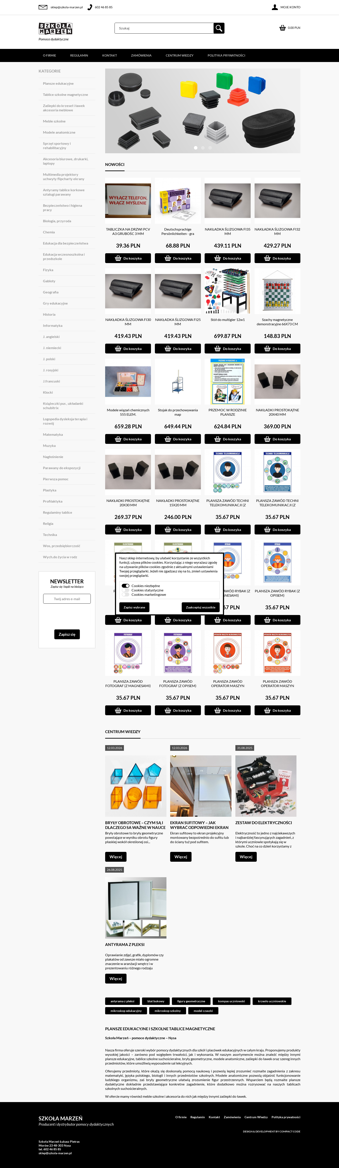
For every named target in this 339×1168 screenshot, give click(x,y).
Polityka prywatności (226, 55)
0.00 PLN (294, 27)
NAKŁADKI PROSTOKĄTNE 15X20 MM (177, 502)
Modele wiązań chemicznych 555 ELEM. (128, 412)
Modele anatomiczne (59, 132)
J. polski (49, 359)
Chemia (49, 232)
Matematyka (53, 434)
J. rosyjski (50, 370)
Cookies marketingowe (149, 594)
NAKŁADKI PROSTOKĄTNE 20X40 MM (277, 412)
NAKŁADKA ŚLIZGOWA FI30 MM (128, 321)
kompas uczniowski (231, 1001)
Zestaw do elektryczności (263, 822)
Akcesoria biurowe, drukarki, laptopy (65, 161)
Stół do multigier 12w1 (228, 319)
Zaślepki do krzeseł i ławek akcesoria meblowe (64, 107)
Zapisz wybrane (134, 607)
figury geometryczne (191, 1001)
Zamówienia (141, 55)
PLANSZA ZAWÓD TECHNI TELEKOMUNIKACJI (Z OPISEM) (277, 504)
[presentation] (67, 616)
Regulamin (79, 55)
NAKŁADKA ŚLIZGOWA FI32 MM (277, 231)
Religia (48, 523)
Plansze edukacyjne (58, 83)
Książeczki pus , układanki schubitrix (63, 405)
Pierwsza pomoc (55, 479)
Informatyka (52, 325)
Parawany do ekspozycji (61, 468)
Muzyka (49, 445)
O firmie (49, 55)
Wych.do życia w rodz (60, 557)
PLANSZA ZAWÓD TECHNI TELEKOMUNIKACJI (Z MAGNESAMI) (227, 504)
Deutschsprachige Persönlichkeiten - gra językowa (177, 233)
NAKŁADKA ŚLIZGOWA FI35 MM (227, 231)
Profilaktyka (52, 501)
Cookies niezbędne (146, 586)
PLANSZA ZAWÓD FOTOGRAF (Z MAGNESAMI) (128, 683)
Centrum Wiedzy (179, 55)
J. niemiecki (52, 348)
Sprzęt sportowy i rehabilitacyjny (57, 145)
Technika (50, 534)
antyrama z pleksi (122, 1001)
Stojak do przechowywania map (178, 412)
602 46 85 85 (104, 7)
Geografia (50, 292)
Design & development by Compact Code (271, 1131)
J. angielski (51, 336)
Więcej (116, 856)
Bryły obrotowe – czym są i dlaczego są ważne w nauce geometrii (135, 827)
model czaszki (203, 1011)
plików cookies (152, 562)
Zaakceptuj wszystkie (200, 607)
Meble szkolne (54, 121)
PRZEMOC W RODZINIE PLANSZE (228, 412)
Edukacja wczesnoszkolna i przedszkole (64, 256)
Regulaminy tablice (57, 512)
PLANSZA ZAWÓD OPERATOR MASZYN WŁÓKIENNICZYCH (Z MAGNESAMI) (227, 687)
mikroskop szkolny (168, 1011)
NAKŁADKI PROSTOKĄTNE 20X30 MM (128, 502)
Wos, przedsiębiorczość (61, 546)
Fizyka (48, 270)
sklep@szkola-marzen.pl (67, 7)
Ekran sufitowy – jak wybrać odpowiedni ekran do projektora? (199, 827)
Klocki (48, 392)
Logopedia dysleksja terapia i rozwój (65, 421)
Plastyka (49, 490)
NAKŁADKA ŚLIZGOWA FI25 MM (178, 321)
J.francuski (51, 381)
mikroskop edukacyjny (126, 1011)
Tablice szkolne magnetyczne (65, 94)
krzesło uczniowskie (272, 1001)
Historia (49, 314)
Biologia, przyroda (57, 221)
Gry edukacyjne (55, 303)
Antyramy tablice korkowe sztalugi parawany (64, 192)
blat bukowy (155, 1001)
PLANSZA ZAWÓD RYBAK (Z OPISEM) (277, 593)
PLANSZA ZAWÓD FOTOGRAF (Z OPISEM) (177, 683)
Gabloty (49, 281)
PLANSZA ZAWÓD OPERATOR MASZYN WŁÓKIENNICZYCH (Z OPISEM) (277, 687)
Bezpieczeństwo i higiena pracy (62, 207)
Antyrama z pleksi (125, 944)
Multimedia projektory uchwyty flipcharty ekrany (63, 176)
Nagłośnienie (53, 457)
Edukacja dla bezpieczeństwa (65, 243)
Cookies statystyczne (147, 590)
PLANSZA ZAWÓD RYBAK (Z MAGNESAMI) (227, 593)
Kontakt (109, 55)
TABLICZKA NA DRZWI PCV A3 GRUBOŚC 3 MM (128, 231)
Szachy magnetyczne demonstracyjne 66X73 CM (277, 321)
